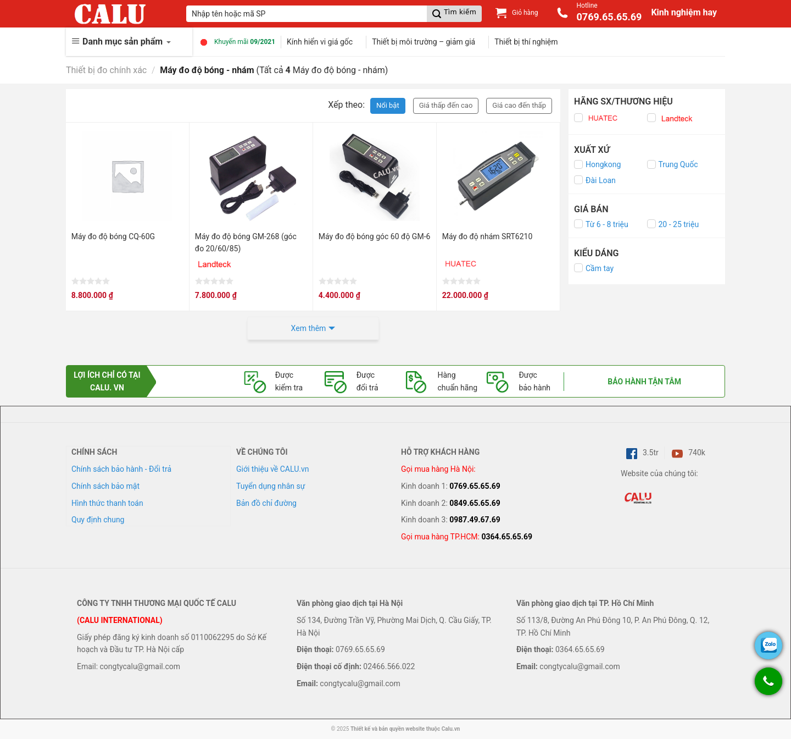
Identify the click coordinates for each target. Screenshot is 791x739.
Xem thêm (308, 328)
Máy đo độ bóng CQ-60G (113, 236)
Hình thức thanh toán (107, 503)
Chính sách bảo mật (105, 486)
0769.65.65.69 (474, 486)
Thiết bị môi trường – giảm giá (423, 41)
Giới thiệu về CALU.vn (272, 469)
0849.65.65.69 (474, 503)
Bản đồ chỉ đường (266, 503)
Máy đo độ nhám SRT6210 (487, 236)
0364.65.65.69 (506, 536)
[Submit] (454, 13)
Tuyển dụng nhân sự (270, 486)
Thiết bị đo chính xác (106, 70)
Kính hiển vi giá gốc (320, 41)
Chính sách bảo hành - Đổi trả (121, 469)
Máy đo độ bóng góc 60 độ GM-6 (375, 236)
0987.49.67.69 (474, 519)
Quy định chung (97, 519)
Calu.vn (451, 729)
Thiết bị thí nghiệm (526, 41)
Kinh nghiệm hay (684, 12)
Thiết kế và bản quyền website (387, 729)
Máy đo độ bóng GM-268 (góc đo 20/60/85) (246, 242)
